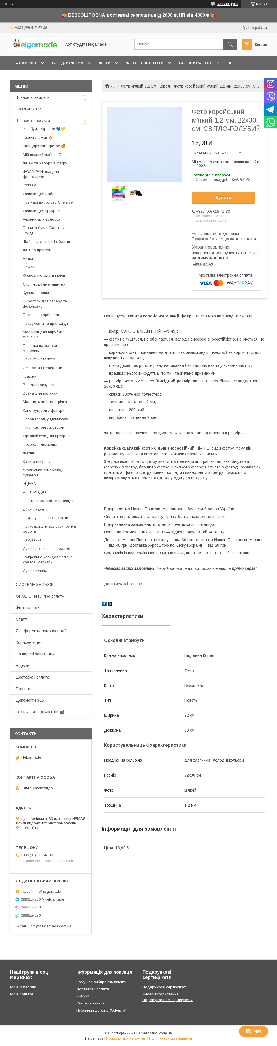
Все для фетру (195, 63)
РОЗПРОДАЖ (35, 492)
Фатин (28, 453)
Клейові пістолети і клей (44, 275)
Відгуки (22, 665)
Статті (22, 619)
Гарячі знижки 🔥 (38, 137)
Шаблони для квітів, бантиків (48, 241)
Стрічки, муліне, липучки (44, 284)
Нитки (28, 258)
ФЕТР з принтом (37, 250)
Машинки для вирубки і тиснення (43, 334)
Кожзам (29, 185)
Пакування (32, 540)
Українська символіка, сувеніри (42, 472)
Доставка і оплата (32, 677)
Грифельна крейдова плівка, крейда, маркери (48, 559)
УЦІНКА (29, 483)
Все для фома (67, 63)
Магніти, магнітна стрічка (45, 402)
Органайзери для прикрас (46, 436)
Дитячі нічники (35, 570)
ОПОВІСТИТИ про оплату (40, 596)
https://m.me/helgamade (41, 891)
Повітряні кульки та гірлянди (48, 501)
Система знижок (90, 1003)
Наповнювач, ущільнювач (45, 419)
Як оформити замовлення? (41, 631)
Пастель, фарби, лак (41, 315)
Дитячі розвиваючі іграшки (46, 548)
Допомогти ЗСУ (30, 700)
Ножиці (29, 267)
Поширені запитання (35, 654)
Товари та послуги (33, 120)
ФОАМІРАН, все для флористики (41, 174)
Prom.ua (165, 1033)
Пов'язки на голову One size (48, 202)
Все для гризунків (38, 385)
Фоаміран (25, 63)
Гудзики (29, 376)
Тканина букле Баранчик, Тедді (45, 230)
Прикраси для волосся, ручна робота (49, 528)
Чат (253, 1031)
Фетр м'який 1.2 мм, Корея (145, 86)
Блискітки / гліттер (39, 359)
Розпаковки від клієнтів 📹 (40, 712)
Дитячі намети (35, 509)
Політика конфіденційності (170, 1038)
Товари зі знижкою (33, 97)
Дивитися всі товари (123, 584)
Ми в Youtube (21, 994)
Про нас (23, 689)
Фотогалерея (28, 607)
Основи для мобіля (40, 194)
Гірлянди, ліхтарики (40, 444)
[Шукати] (230, 44)
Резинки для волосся (41, 219)
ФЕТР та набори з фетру (45, 163)
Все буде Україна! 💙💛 (44, 129)
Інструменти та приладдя (45, 323)
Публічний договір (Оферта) (101, 1010)
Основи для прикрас (41, 211)
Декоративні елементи (42, 368)
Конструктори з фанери (43, 410)
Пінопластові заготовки (43, 427)
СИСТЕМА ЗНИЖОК (34, 584)
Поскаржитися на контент (126, 1038)
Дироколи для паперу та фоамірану (45, 303)
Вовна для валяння (40, 393)
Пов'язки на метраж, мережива (41, 348)
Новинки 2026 (29, 109)
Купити (223, 197)
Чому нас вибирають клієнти (101, 982)
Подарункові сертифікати (45, 518)
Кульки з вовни (36, 293)
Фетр (104, 63)
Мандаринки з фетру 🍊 (44, 146)
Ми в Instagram (23, 987)
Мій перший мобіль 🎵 (42, 154)
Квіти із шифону (37, 461)
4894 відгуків (227, 4)
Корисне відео (29, 642)
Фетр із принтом (144, 63)
